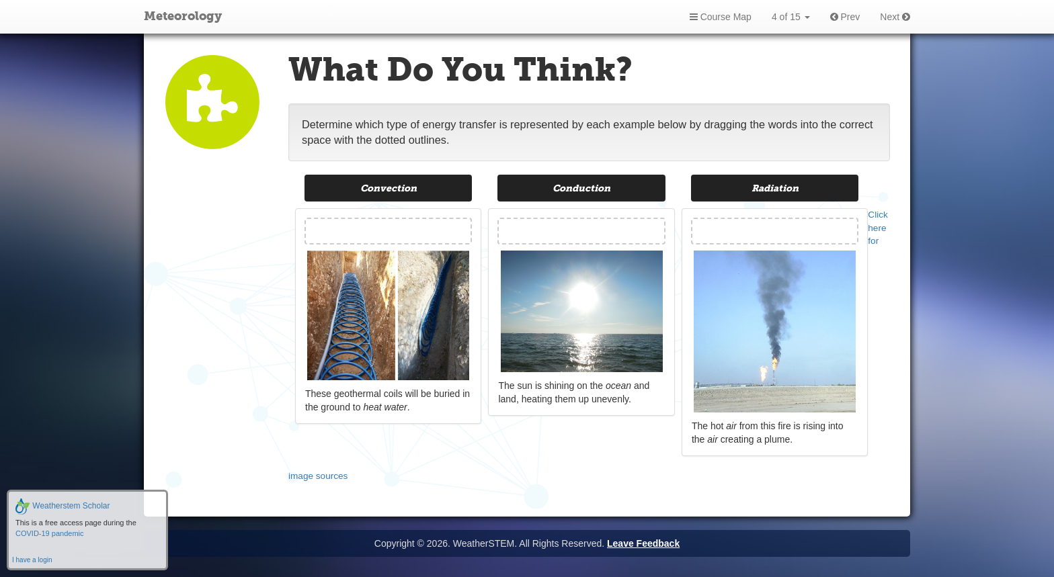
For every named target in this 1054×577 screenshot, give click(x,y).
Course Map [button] (721, 16)
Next (895, 16)
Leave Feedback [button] (643, 543)
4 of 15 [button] (791, 16)
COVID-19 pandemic (49, 533)
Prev (845, 16)
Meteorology (183, 17)
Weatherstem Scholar (62, 506)
